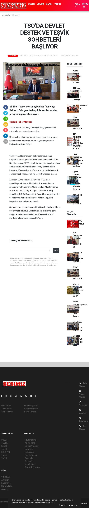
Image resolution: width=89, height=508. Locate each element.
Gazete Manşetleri (32, 467)
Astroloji (4, 489)
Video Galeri (82, 394)
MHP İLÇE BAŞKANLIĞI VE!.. (78, 224)
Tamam (73, 505)
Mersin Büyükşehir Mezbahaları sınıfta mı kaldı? (78, 290)
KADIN (49, 4)
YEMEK (40, 4)
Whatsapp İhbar (31, 409)
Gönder (56, 250)
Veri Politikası (7, 412)
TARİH (57, 4)
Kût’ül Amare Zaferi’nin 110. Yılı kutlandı (77, 77)
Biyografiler (6, 483)
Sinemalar (29, 458)
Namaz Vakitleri (31, 446)
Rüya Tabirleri (7, 486)
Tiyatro (4, 455)
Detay (62, 505)
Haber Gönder (30, 412)
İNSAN (31, 4)
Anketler (5, 480)
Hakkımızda (6, 406)
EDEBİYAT (5, 452)
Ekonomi (15, 15)
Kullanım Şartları (31, 406)
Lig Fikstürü (29, 452)
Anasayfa (6, 15)
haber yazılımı (6, 505)
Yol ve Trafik (30, 443)
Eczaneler (29, 449)
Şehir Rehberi (30, 464)
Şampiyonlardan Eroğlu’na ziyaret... (80, 108)
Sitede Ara (5, 477)
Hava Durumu (30, 440)
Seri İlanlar (29, 461)
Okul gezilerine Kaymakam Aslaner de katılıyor (78, 160)
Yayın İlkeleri (6, 409)
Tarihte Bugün (31, 455)
